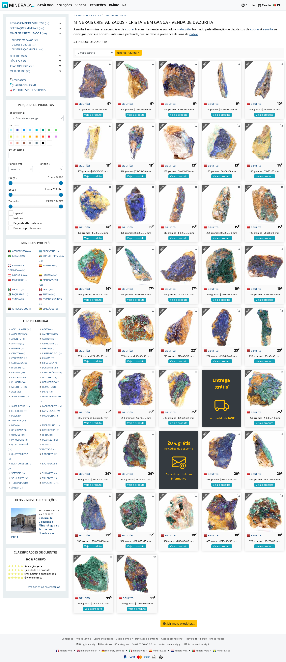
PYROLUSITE (19, 439)
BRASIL (18, 255)
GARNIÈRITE (50, 382)
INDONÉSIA (19, 275)
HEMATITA (49, 386)
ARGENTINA (51, 251)
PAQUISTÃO (20, 294)
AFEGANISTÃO (21, 251)
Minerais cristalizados (28, 33)
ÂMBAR (17, 487)
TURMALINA (20, 482)
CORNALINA (19, 362)
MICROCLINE (51, 425)
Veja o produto (93, 114)
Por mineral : (16, 163)
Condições (67, 638)
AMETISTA (50, 333)
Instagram (122, 644)
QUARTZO (50, 439)
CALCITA (18, 353)
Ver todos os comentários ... (45, 587)
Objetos (18, 56)
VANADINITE (50, 482)
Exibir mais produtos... (179, 623)
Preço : (13, 177)
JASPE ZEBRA (20, 406)
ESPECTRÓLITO (52, 372)
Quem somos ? (124, 638)
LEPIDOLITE (19, 410)
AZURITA (17, 348)
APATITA (17, 343)
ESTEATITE (18, 377)
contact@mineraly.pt (170, 644)
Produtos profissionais (28, 90)
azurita (82, 103)
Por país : (44, 163)
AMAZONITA (19, 333)
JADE (16, 391)
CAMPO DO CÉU (52, 353)
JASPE (47, 391)
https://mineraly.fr (199, 644)
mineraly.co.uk (87, 650)
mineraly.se (221, 650)
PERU (47, 289)
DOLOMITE (50, 367)
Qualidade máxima (23, 85)
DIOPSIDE (18, 367)
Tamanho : (14, 201)
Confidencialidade (103, 638)
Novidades (18, 80)
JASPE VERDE (20, 396)
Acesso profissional (172, 638)
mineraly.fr (64, 650)
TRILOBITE (49, 478)
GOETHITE (19, 386)
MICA (15, 425)
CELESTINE (19, 358)
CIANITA (48, 358)
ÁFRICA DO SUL (21, 308)
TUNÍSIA (18, 299)
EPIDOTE (18, 372)
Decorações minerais (27, 28)
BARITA (48, 348)
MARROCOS (20, 279)
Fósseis (18, 61)
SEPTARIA (18, 473)
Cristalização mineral (27, 49)
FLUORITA (18, 382)
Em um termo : (17, 149)
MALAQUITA (50, 415)
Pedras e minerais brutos (29, 23)
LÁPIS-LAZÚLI (51, 410)
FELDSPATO (49, 377)
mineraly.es (158, 650)
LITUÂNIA (50, 275)
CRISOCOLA (50, 362)
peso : (12, 189)
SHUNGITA (49, 473)
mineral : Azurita (128, 52)
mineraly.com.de (113, 650)
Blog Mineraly (86, 644)
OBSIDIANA (18, 429)
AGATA (47, 329)
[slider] (11, 183)
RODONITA (49, 454)
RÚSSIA (49, 294)
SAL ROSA (49, 463)
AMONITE (18, 338)
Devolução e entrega (146, 638)
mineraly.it (137, 650)
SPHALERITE (19, 478)
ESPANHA (50, 265)
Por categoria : (16, 112)
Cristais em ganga (25, 40)
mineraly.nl (179, 650)
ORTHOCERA (50, 429)
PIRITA (47, 434)
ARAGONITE (50, 343)
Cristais (96, 15)
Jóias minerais (22, 66)
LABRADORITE (52, 406)
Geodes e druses (24, 44)
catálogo (82, 15)
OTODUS (17, 434)
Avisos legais (83, 638)
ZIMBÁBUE (50, 308)
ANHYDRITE (50, 338)
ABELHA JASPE (21, 329)
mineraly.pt (200, 650)
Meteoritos (20, 71)
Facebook (105, 644)
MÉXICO (18, 289)
